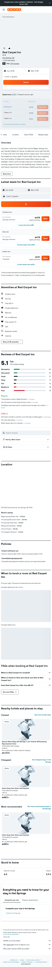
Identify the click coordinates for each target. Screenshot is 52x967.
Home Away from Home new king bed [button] (15, 788)
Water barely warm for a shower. (15, 423)
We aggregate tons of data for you (27, 944)
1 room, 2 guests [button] (10, 76)
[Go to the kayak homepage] (14, 9)
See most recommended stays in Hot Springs (39, 807)
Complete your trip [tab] (12, 900)
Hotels (22, 960)
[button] (49, 3)
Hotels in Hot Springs (13, 913)
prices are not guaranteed (11, 934)
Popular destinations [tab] (30, 900)
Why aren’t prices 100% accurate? (27, 948)
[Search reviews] (28, 432)
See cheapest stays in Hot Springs (41, 761)
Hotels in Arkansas (27, 962)
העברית (40, 2)
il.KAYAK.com (14, 960)
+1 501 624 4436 (8, 60)
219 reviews (14, 63)
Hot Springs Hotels (41, 962)
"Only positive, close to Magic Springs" (17, 399)
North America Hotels (33, 960)
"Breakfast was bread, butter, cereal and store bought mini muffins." (24, 406)
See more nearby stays (43, 715)
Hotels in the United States (11, 962)
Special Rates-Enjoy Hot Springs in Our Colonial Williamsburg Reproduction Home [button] (24, 743)
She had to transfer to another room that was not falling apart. (26, 417)
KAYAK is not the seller (27, 940)
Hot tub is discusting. (11, 420)
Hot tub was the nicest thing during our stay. (19, 402)
